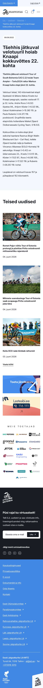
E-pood (6, 577)
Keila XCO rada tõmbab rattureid (19, 351)
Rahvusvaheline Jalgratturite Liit (18, 621)
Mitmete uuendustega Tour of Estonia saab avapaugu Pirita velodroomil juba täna (21, 301)
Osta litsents (8, 588)
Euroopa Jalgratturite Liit (14, 627)
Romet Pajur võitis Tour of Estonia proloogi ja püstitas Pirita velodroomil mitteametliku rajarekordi (21, 248)
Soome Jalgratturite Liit (14, 644)
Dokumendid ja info (12, 583)
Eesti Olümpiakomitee (13, 604)
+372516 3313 (9, 665)
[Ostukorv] (32, 12)
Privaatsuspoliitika (11, 571)
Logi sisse (34, 3)
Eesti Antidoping (10, 615)
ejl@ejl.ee (30, 661)
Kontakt (6, 594)
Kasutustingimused (12, 565)
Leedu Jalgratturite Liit (13, 638)
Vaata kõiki (8, 364)
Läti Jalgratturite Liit (12, 633)
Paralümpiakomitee (12, 609)
